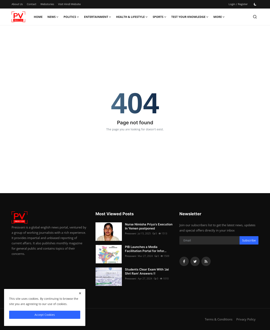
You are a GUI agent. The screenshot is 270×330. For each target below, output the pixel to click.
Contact (31, 4)
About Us (17, 4)
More (219, 17)
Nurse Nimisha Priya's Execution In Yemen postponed (148, 226)
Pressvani (130, 233)
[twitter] (195, 261)
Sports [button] (159, 17)
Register (243, 4)
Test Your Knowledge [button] (189, 17)
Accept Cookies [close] (45, 315)
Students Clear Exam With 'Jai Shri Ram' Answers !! (147, 271)
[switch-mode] (255, 4)
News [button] (53, 17)
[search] (255, 17)
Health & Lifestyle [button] (132, 17)
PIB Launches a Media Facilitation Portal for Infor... (145, 249)
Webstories (47, 4)
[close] (80, 293)
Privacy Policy (246, 319)
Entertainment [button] (97, 17)
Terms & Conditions (218, 319)
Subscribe (249, 240)
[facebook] (184, 261)
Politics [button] (71, 17)
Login (232, 4)
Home (38, 17)
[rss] (206, 261)
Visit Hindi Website (69, 4)
